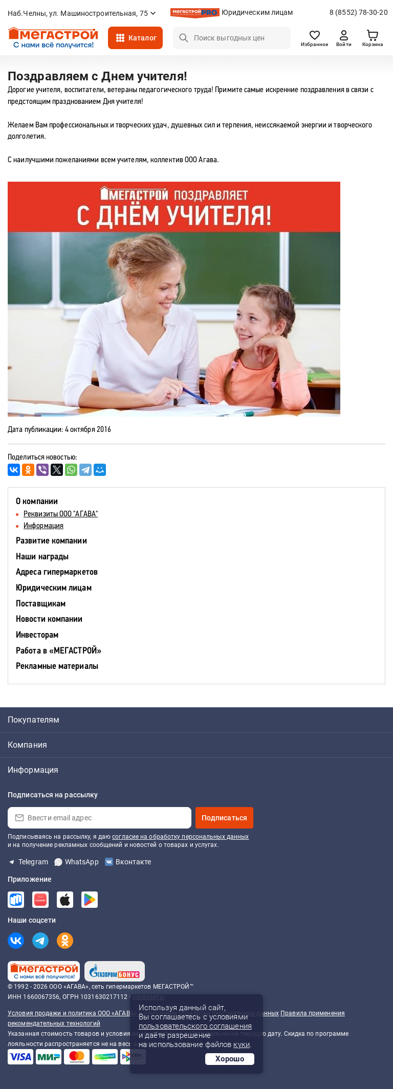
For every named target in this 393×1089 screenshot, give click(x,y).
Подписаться (224, 818)
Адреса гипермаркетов (57, 572)
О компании (37, 502)
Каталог (142, 38)
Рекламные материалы (57, 666)
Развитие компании (51, 541)
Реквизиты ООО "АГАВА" (61, 514)
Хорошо (229, 1058)
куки (241, 1044)
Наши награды (42, 557)
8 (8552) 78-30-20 (359, 12)
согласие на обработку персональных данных (180, 836)
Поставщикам (41, 604)
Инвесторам (37, 635)
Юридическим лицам (257, 12)
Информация (43, 526)
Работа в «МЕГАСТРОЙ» (58, 651)
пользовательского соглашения (195, 1026)
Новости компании (49, 619)
